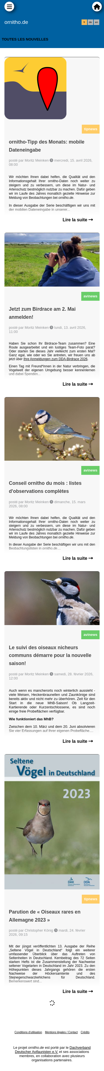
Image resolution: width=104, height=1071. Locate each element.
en (96, 22)
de (90, 22)
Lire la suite (78, 220)
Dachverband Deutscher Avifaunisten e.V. (53, 1049)
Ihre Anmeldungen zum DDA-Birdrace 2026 (56, 359)
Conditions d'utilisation (28, 1032)
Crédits (85, 1032)
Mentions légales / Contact (61, 1032)
